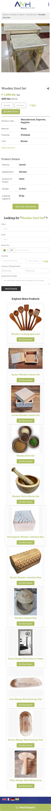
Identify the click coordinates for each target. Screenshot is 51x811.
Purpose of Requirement (10, 266)
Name (3, 224)
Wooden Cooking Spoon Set (25, 334)
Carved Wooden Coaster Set (25, 415)
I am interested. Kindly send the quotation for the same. (25, 281)
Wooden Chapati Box (25, 618)
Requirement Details (9, 276)
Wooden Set (31, 14)
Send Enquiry (25, 807)
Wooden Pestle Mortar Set (25, 496)
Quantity (4, 256)
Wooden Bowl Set (26, 455)
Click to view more (8, 147)
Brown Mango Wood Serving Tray (25, 739)
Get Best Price (11, 111)
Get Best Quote (25, 339)
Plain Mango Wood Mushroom (26, 780)
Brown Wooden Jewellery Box (25, 577)
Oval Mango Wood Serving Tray (25, 699)
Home (5, 14)
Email (3, 235)
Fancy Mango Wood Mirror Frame (25, 658)
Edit (33, 105)
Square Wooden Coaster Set (25, 374)
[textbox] (20, 105)
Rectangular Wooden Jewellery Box (25, 536)
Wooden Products (17, 14)
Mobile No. (5, 245)
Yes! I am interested (25, 206)
